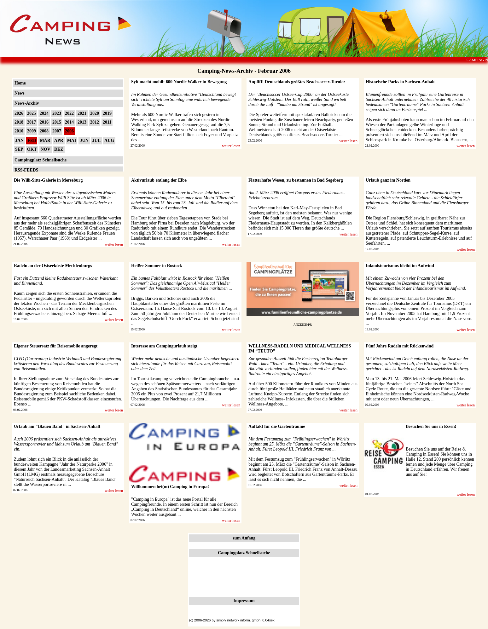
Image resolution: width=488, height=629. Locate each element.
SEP (19, 149)
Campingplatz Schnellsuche (41, 160)
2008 (44, 131)
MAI (71, 140)
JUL (96, 140)
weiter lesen (231, 146)
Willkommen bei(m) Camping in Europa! (170, 486)
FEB (31, 140)
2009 (31, 131)
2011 (107, 122)
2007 (56, 131)
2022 (69, 113)
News (20, 93)
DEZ (58, 149)
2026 (19, 113)
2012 (94, 122)
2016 (44, 122)
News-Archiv (27, 103)
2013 (82, 122)
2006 (69, 131)
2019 (107, 113)
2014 (69, 122)
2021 (82, 113)
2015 (56, 122)
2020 (94, 113)
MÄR (45, 140)
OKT (32, 149)
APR (58, 140)
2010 (19, 131)
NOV (45, 149)
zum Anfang (244, 538)
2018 (19, 122)
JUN (84, 140)
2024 (44, 113)
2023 (56, 113)
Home (20, 83)
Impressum (243, 600)
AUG (109, 140)
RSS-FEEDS (26, 170)
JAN (19, 140)
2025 (31, 113)
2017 (31, 122)
